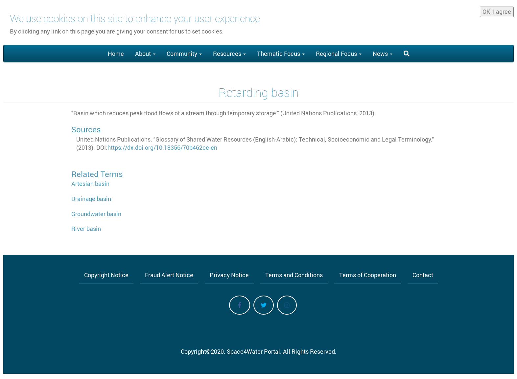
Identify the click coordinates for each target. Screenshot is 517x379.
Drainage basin (91, 199)
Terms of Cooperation (367, 275)
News (382, 53)
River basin (86, 229)
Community (184, 53)
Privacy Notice (229, 275)
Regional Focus (339, 53)
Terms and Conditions (294, 275)
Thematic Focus (281, 53)
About (145, 53)
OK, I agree (496, 9)
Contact (422, 275)
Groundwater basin (96, 214)
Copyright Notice (106, 275)
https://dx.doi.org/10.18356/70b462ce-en (162, 147)
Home (116, 53)
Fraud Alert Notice (169, 275)
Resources (229, 53)
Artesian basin (90, 184)
